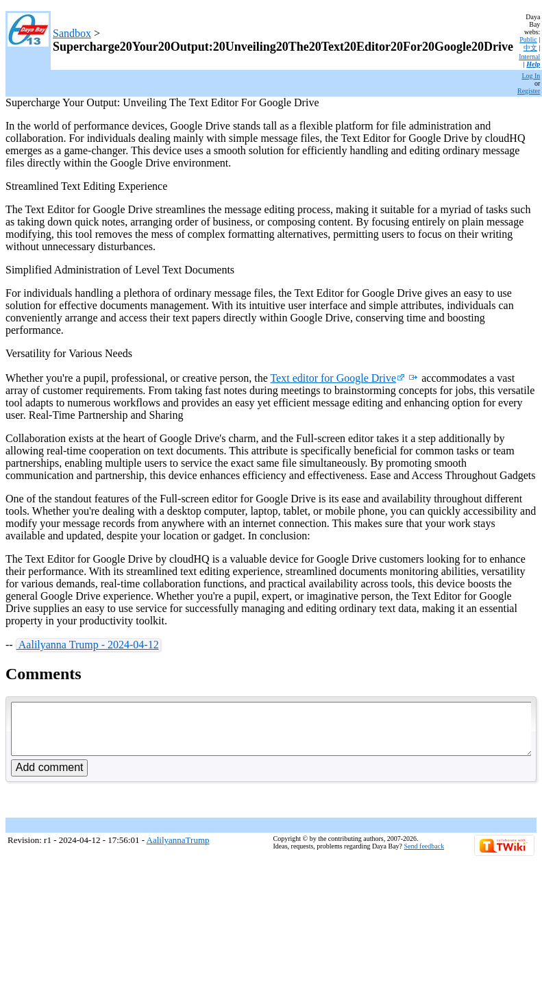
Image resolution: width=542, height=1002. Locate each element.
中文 (530, 47)
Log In (530, 76)
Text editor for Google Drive (337, 378)
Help (533, 64)
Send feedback (424, 856)
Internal (529, 56)
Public (528, 39)
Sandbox (72, 33)
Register (528, 91)
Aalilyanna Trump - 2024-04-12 (87, 644)
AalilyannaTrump (178, 850)
